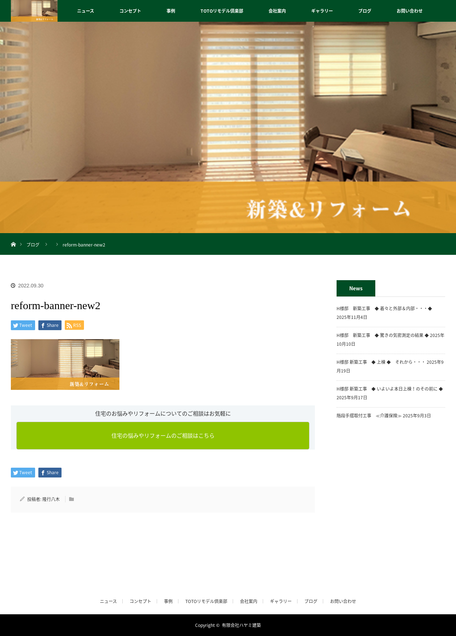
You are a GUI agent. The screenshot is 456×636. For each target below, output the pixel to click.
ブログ (364, 11)
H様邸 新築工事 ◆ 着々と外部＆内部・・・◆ (386, 308)
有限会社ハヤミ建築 (241, 625)
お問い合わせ (410, 11)
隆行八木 (51, 499)
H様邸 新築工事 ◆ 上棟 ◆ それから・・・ (381, 362)
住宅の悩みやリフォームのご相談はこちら (163, 435)
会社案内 (277, 11)
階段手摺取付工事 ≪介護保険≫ (369, 415)
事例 (170, 11)
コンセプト (130, 11)
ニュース (85, 11)
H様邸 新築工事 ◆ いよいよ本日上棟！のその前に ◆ (390, 389)
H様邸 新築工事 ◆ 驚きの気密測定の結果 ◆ (383, 335)
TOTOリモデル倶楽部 (221, 11)
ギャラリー (322, 11)
